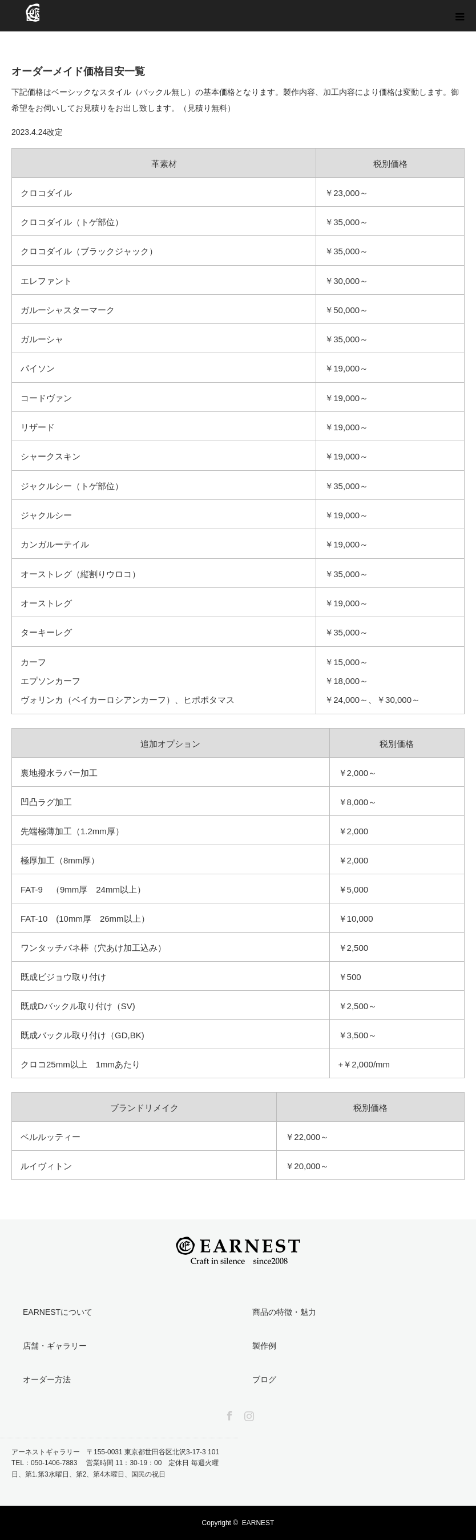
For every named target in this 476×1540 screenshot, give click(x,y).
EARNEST (258, 1523)
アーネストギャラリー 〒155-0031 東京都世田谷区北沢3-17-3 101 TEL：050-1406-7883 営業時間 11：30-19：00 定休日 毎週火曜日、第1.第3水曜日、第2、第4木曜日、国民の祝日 (118, 1463)
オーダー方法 (47, 1379)
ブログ (264, 1379)
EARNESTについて (57, 1312)
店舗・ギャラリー (55, 1345)
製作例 (264, 1345)
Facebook (228, 1413)
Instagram (247, 1413)
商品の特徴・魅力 (284, 1312)
